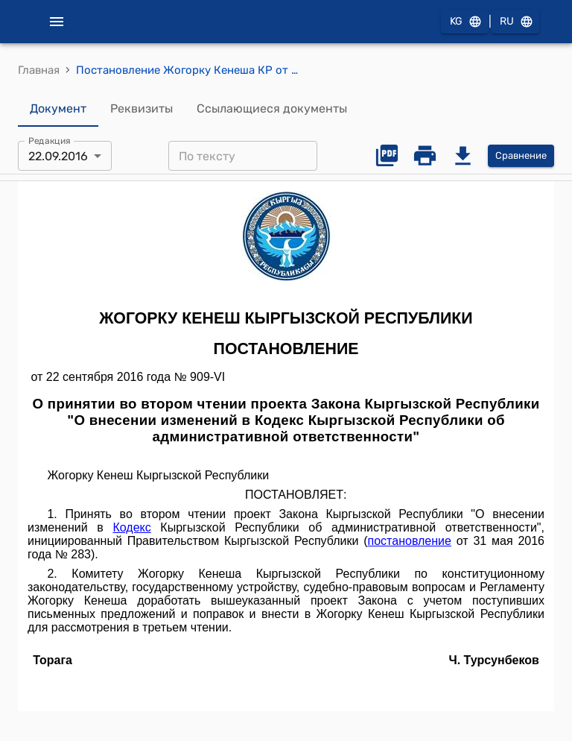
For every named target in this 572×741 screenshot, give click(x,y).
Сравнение (521, 156)
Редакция (49, 141)
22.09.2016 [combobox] (58, 156)
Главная (39, 70)
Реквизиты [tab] (141, 109)
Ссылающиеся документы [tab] (272, 109)
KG (465, 22)
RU (515, 22)
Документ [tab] (58, 109)
